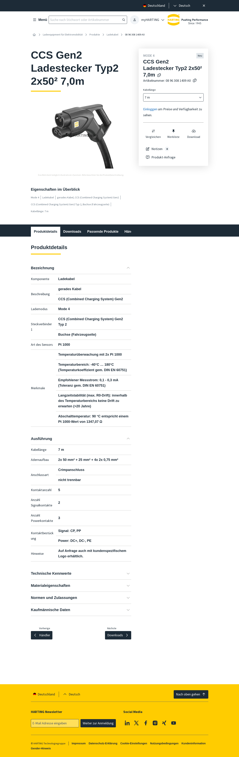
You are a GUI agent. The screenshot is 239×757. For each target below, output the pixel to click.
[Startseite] (34, 34)
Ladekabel (112, 34)
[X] (136, 723)
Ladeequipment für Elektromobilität (63, 34)
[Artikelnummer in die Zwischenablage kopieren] (193, 80)
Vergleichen (153, 134)
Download (193, 134)
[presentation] (181, 5)
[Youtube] (173, 723)
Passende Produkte (102, 231)
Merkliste (173, 134)
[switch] (153, 131)
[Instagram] (155, 723)
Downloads (72, 231)
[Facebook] (146, 723)
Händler (130, 231)
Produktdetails (45, 231)
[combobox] (171, 97)
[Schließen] (204, 5)
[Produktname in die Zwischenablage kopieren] (158, 75)
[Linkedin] (127, 723)
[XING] (164, 723)
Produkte (94, 34)
